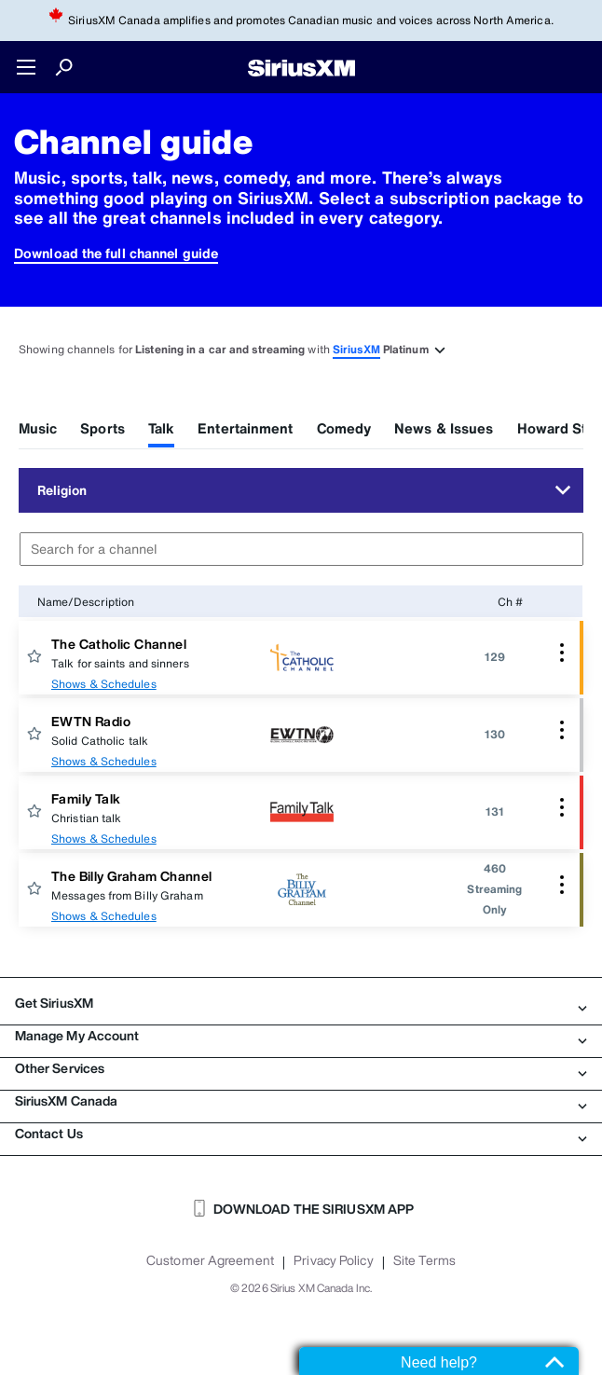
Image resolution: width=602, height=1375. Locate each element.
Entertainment (245, 428)
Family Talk (85, 798)
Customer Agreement (210, 1260)
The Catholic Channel (118, 643)
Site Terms (424, 1260)
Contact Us (301, 1133)
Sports (102, 428)
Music (38, 428)
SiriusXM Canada (301, 1101)
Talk (161, 428)
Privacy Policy (333, 1260)
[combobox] (301, 549)
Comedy (344, 428)
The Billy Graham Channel (131, 876)
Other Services (301, 1068)
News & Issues (443, 428)
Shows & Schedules (104, 684)
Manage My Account (301, 1035)
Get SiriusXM (301, 1003)
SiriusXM (356, 349)
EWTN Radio (90, 721)
